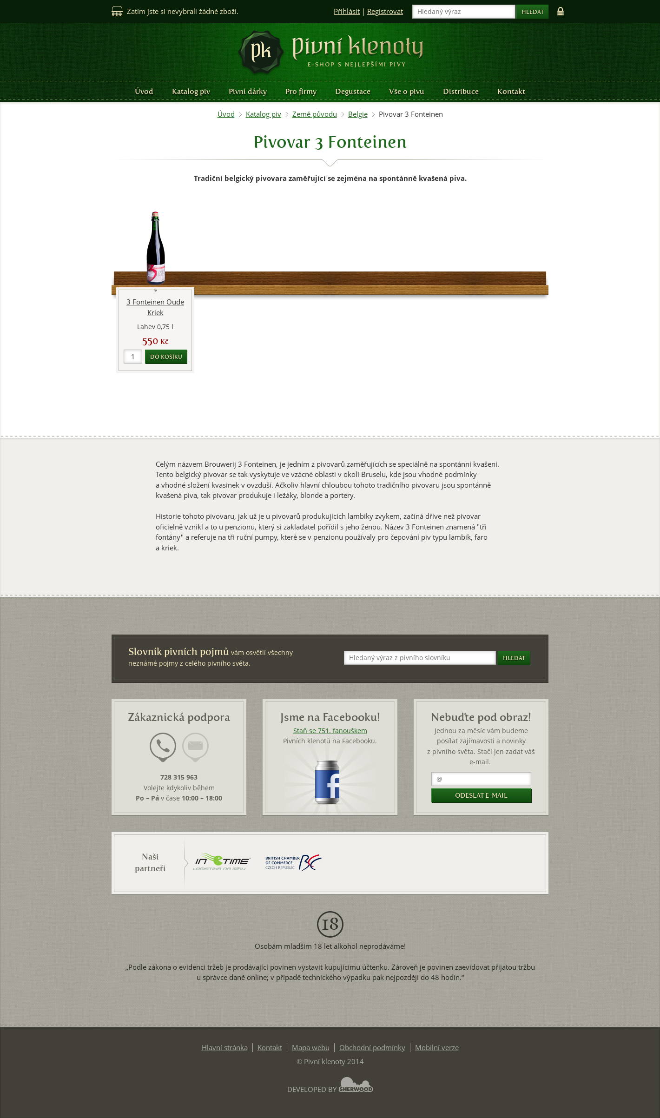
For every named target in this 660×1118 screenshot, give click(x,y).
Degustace (352, 91)
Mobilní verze (437, 1047)
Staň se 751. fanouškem (330, 731)
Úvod (144, 91)
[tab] (163, 753)
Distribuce (461, 91)
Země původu (314, 114)
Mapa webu (311, 1047)
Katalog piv (191, 91)
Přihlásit (347, 11)
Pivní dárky (248, 91)
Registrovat (385, 11)
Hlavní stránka (225, 1047)
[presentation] (163, 747)
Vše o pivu (406, 91)
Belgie (358, 114)
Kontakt (511, 91)
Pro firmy (301, 91)
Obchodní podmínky (372, 1047)
